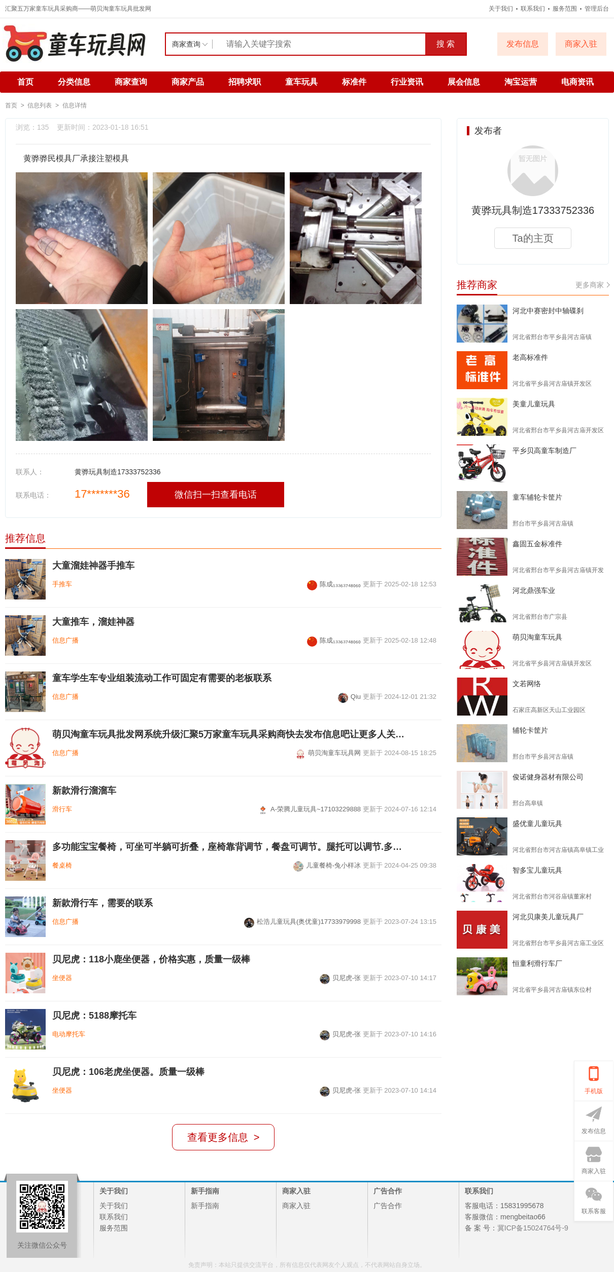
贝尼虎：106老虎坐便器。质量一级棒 (128, 1072)
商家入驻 (296, 1206)
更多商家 (592, 285)
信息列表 (39, 105)
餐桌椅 (62, 865)
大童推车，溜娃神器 (93, 622)
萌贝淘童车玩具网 (328, 753)
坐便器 (62, 978)
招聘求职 (244, 82)
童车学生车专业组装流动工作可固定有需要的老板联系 (161, 678)
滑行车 (62, 809)
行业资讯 (407, 82)
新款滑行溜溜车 (84, 790)
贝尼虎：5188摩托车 (94, 1016)
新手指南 (205, 1206)
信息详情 (74, 105)
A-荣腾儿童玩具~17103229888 (309, 809)
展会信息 (464, 82)
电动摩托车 (68, 1034)
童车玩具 (301, 82)
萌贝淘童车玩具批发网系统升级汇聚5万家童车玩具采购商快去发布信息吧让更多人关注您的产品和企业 (229, 734)
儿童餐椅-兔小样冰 (327, 865)
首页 (25, 82)
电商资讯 (577, 82)
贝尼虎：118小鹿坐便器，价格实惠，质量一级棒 (151, 959)
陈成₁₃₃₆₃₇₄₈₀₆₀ (334, 584)
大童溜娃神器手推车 (93, 565)
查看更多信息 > (223, 1137)
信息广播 (65, 640)
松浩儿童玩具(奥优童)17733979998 (302, 921)
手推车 (62, 584)
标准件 (354, 82)
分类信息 (74, 82)
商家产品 (188, 82)
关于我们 (501, 8)
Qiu (349, 696)
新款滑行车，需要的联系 (102, 903)
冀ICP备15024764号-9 (532, 1228)
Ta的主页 (532, 238)
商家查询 (131, 82)
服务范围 (565, 8)
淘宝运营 (520, 82)
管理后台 (597, 8)
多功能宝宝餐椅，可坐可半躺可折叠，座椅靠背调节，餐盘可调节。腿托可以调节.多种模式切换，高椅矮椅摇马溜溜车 (229, 847)
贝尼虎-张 (340, 978)
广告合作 (387, 1206)
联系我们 (533, 8)
